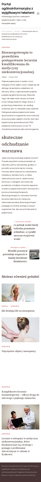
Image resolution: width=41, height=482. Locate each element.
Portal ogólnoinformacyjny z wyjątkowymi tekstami (18, 8)
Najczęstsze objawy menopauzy (19, 351)
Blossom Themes (8, 475)
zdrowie (6, 47)
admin (4, 77)
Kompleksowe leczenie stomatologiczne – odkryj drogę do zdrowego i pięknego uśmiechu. (20, 395)
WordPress (31, 475)
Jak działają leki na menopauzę (18, 310)
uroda (5, 306)
